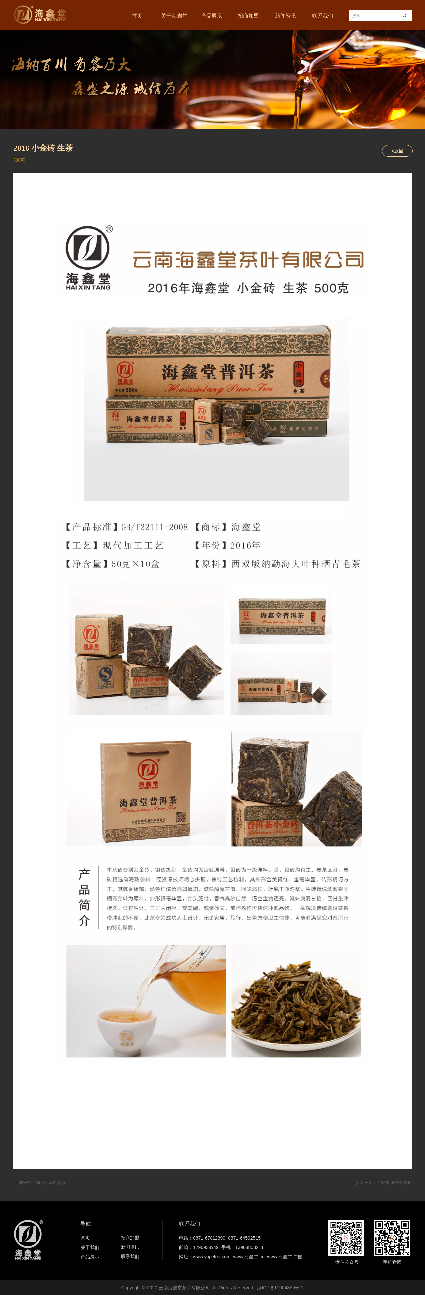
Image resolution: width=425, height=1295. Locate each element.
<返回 (397, 151)
